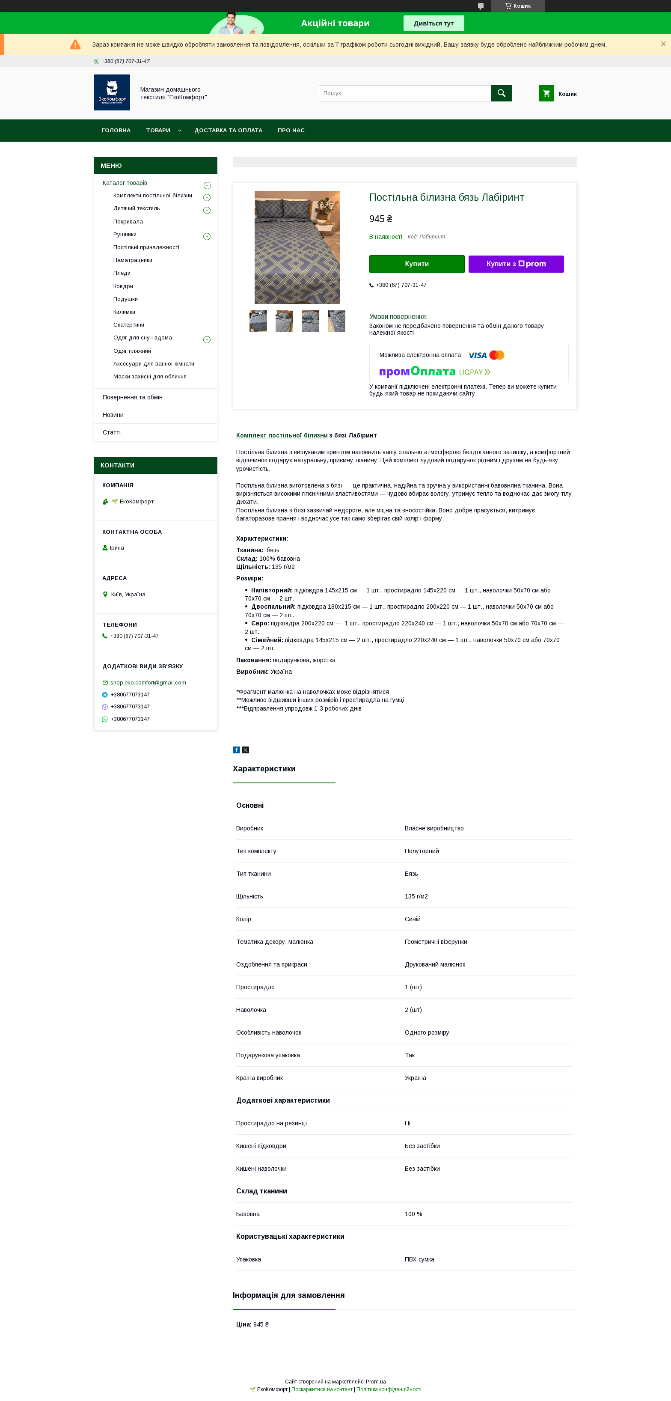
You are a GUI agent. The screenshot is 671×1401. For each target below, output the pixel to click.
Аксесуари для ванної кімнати (153, 363)
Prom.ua (376, 1382)
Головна (116, 130)
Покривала (128, 221)
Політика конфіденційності (389, 1389)
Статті (112, 432)
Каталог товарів (125, 182)
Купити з (516, 264)
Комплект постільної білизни (282, 435)
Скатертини (128, 324)
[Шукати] (501, 93)
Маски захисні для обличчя (150, 376)
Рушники (125, 234)
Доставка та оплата (228, 130)
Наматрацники (132, 260)
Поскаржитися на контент (322, 1389)
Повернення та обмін (133, 397)
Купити (417, 264)
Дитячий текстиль (136, 208)
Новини (113, 414)
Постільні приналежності (146, 247)
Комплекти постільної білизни (152, 195)
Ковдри (123, 286)
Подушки (125, 299)
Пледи (122, 273)
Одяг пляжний (132, 351)
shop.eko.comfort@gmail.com (148, 682)
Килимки (124, 312)
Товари (158, 130)
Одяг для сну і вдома (142, 337)
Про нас (291, 130)
